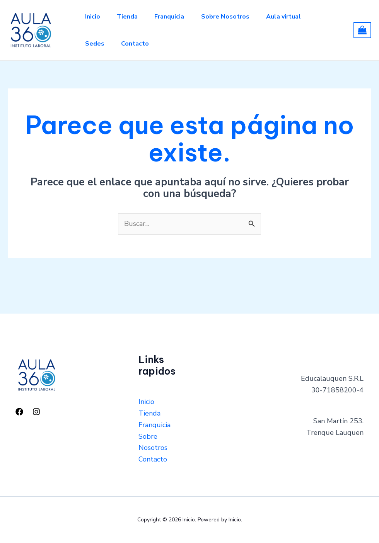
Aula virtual (291, 16)
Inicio (93, 16)
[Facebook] (19, 412)
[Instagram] (36, 412)
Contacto (138, 43)
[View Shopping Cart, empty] (362, 30)
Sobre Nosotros (231, 16)
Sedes (95, 43)
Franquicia (174, 16)
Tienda (130, 16)
